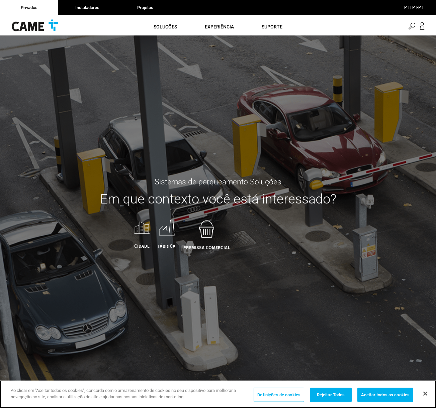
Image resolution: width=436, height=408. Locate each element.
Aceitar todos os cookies (385, 394)
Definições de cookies (278, 394)
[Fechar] (425, 393)
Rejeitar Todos (331, 394)
